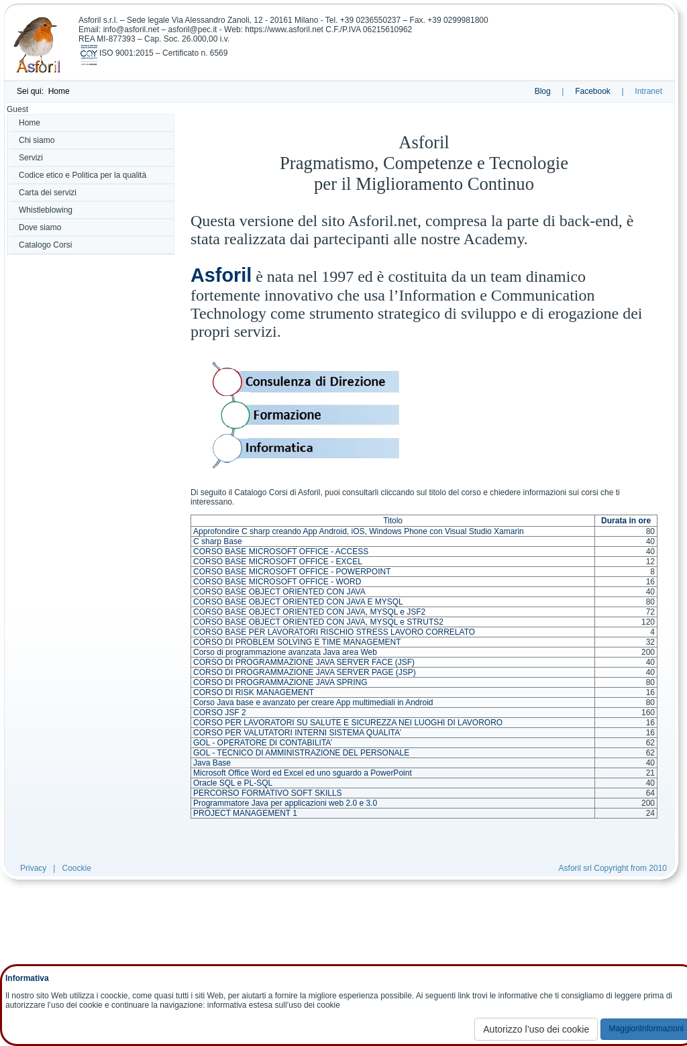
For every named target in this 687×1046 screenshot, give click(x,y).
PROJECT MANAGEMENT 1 (245, 813)
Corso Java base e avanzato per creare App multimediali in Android (313, 702)
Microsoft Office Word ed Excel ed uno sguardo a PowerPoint (302, 773)
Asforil (221, 275)
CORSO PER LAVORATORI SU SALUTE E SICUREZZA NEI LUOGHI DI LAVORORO (348, 722)
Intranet (648, 91)
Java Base (212, 763)
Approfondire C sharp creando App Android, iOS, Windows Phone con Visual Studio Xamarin (358, 531)
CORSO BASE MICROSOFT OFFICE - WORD (277, 581)
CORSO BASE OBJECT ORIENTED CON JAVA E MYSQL (298, 602)
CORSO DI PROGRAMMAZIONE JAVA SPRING (280, 682)
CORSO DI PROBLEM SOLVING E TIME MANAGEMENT (297, 642)
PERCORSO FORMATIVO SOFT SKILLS (267, 793)
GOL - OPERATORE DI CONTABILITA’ (262, 742)
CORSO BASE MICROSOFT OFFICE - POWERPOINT (291, 571)
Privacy (33, 868)
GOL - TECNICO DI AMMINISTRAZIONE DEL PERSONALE (301, 752)
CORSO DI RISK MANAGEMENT (253, 692)
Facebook (593, 91)
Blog (543, 91)
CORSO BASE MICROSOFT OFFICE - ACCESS (280, 551)
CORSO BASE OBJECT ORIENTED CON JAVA (279, 591)
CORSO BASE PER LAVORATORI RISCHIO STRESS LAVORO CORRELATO (334, 632)
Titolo (393, 520)
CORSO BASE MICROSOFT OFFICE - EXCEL (277, 561)
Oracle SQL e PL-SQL (232, 783)
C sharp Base (217, 541)
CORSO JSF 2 (219, 712)
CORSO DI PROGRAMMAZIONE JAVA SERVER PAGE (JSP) (304, 672)
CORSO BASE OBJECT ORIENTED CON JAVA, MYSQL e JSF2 (309, 612)
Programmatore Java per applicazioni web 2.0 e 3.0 (285, 803)
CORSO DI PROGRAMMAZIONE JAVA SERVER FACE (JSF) (304, 662)
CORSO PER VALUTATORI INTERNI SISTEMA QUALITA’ (297, 732)
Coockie (76, 868)
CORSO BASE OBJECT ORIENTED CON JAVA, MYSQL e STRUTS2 (318, 622)
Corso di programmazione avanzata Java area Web (285, 652)
